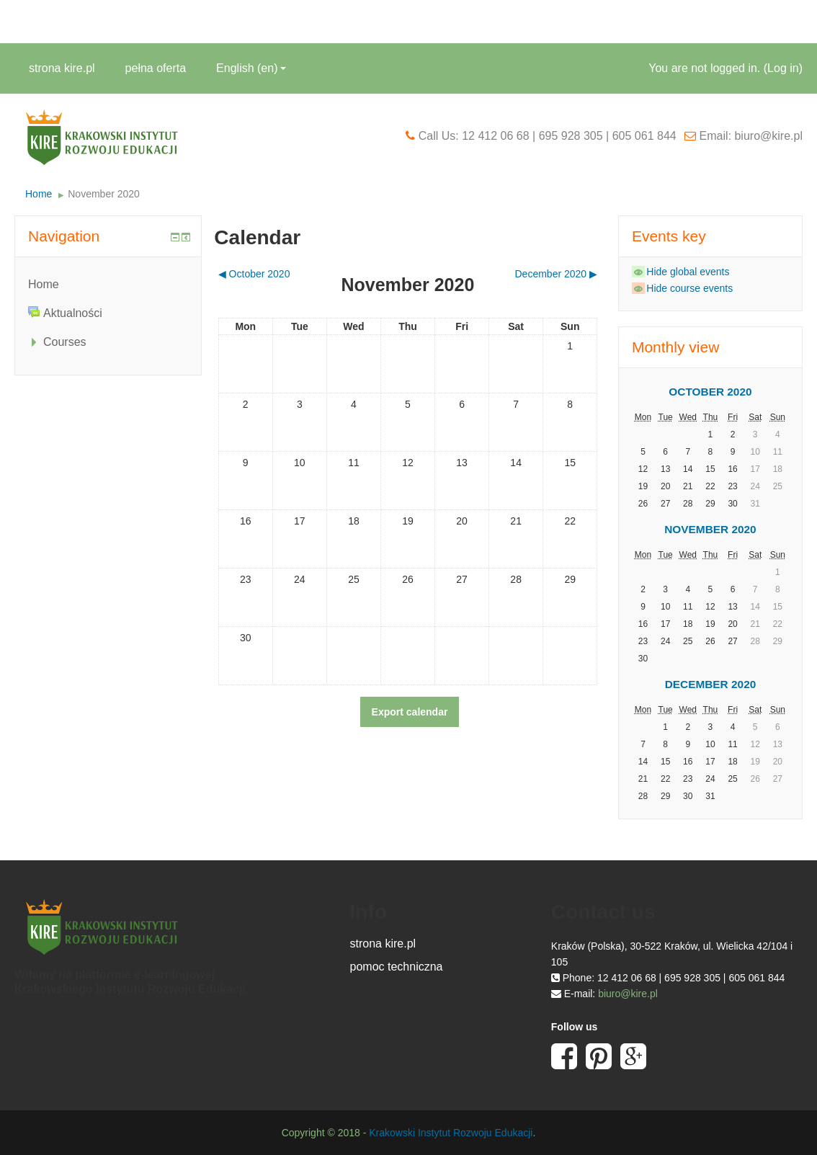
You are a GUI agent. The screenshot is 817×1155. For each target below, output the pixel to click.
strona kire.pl (62, 68)
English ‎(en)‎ (251, 68)
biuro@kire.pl (628, 993)
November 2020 (104, 194)
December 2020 (710, 684)
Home (38, 194)
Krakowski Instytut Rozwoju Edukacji (450, 1132)
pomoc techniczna (396, 966)
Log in (783, 68)
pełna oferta (156, 68)
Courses (64, 342)
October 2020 (710, 391)
